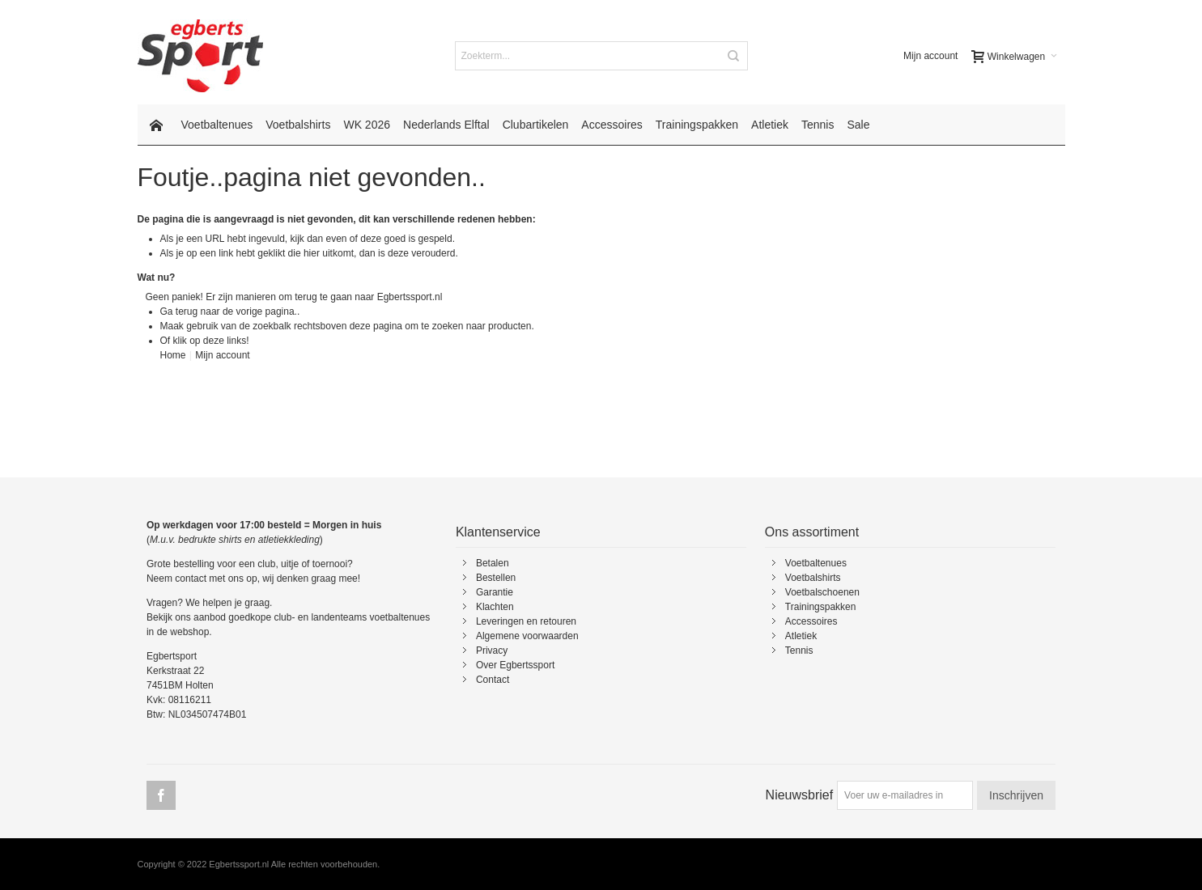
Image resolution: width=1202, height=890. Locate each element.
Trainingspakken (820, 606)
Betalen (492, 563)
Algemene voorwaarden (527, 636)
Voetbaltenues (816, 563)
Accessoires (811, 621)
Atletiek (801, 636)
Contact (492, 679)
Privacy (492, 650)
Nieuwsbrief (800, 795)
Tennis (799, 650)
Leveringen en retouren (526, 621)
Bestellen (496, 577)
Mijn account (930, 55)
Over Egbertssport (515, 665)
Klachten (495, 606)
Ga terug (179, 311)
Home (173, 355)
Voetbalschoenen (822, 592)
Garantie (494, 592)
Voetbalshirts (813, 577)
